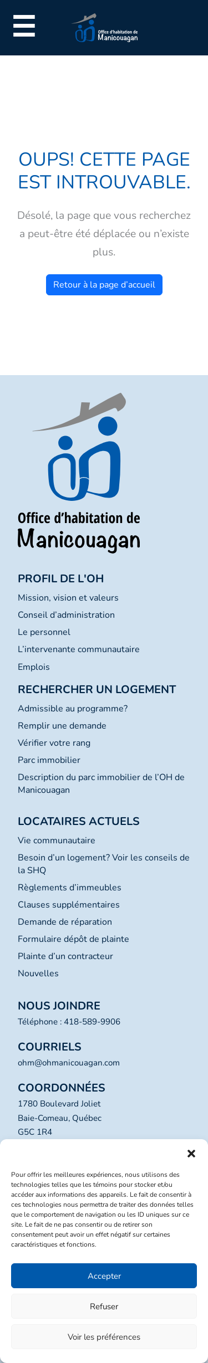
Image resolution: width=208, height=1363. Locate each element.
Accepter (104, 1276)
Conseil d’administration (66, 615)
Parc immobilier (49, 760)
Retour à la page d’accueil (104, 285)
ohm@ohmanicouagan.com (69, 1062)
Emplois (34, 667)
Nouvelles (38, 973)
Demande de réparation (65, 922)
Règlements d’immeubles (69, 888)
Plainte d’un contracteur (65, 956)
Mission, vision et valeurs (68, 598)
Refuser (104, 1306)
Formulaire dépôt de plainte (73, 939)
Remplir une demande (62, 726)
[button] (191, 1153)
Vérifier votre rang (54, 743)
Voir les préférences (104, 1336)
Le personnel (44, 632)
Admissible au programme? (73, 709)
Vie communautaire (56, 840)
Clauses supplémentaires (69, 905)
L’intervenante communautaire (79, 649)
